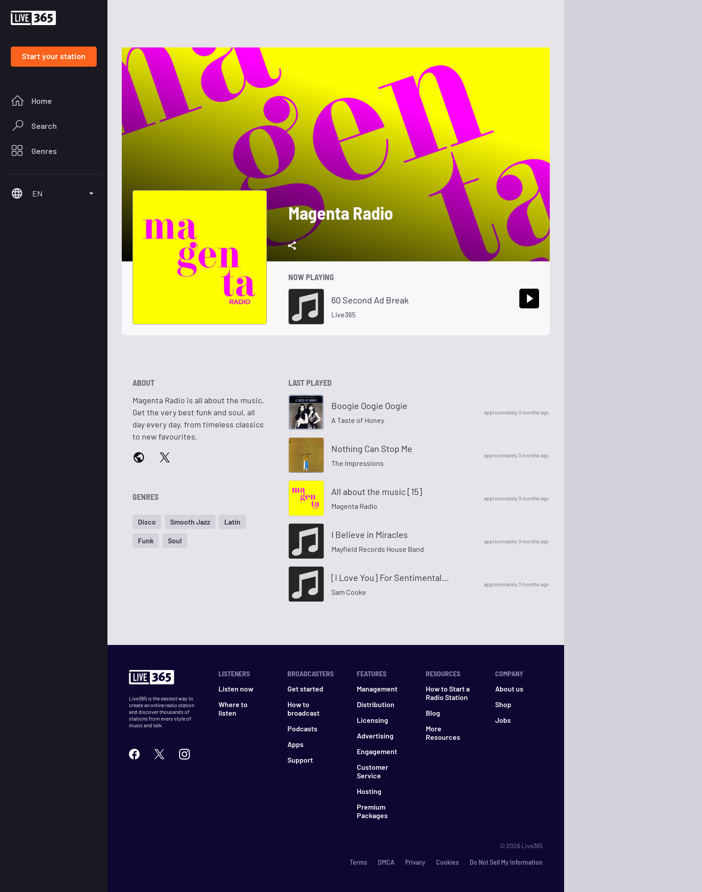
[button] (147, 522)
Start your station (54, 56)
